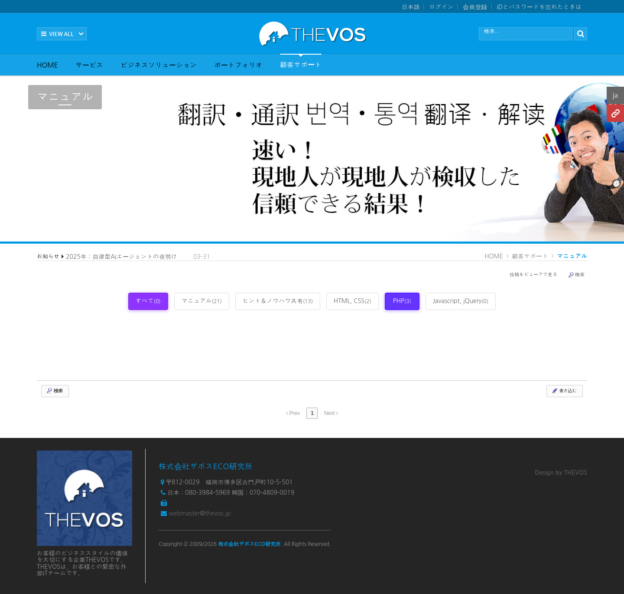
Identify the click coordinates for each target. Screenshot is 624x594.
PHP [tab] (402, 301)
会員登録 (475, 7)
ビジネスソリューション (158, 65)
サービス (89, 65)
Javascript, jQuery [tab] (460, 301)
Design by (561, 473)
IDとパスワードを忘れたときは (539, 7)
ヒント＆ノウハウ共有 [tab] (278, 301)
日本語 (410, 7)
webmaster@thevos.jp (200, 513)
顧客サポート (301, 61)
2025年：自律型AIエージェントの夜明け (121, 257)
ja (615, 95)
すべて (148, 301)
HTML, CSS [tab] (352, 301)
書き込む (563, 390)
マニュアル (572, 256)
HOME (47, 65)
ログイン (441, 7)
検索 (576, 274)
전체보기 (62, 33)
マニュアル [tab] (202, 301)
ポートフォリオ (238, 65)
